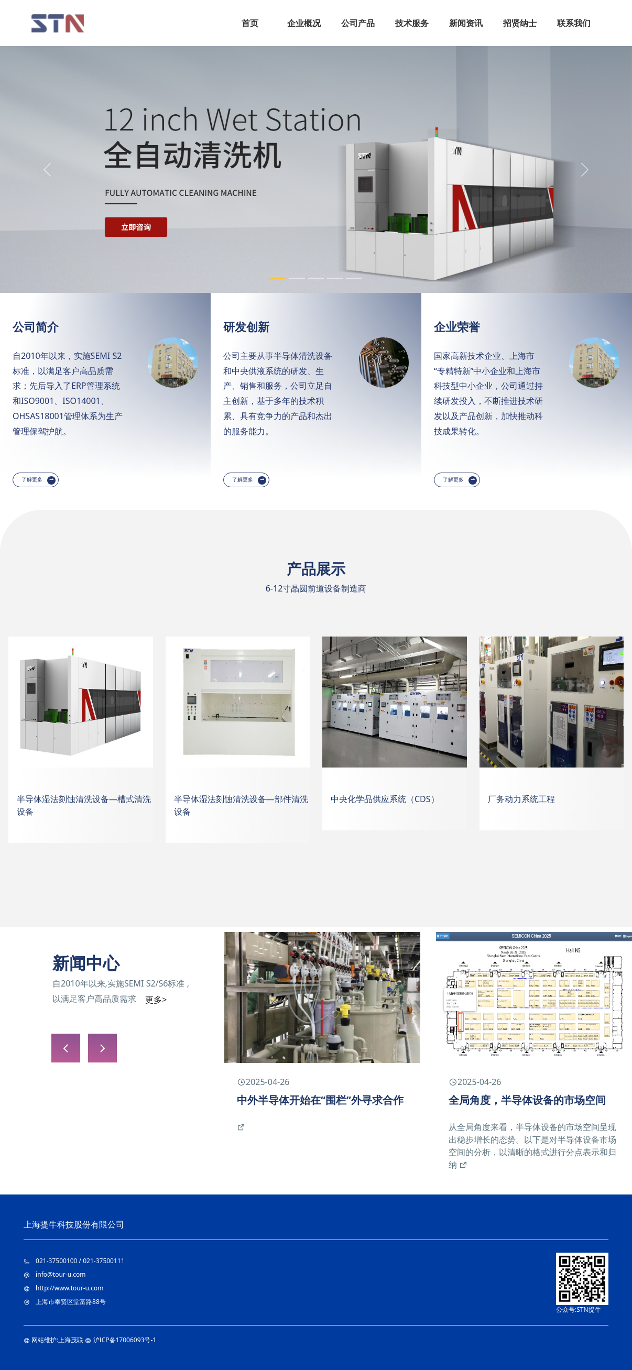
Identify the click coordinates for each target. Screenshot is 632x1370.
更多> (156, 999)
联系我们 (574, 23)
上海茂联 (70, 1339)
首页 (250, 23)
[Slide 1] (278, 278)
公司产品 (358, 23)
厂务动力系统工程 (521, 799)
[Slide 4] (335, 278)
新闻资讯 (466, 23)
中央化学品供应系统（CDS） (385, 799)
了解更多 (32, 479)
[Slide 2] (297, 278)
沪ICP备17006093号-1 (125, 1339)
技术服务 (412, 23)
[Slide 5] (354, 278)
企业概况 (304, 23)
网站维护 (44, 1339)
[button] (102, 1048)
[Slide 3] (316, 278)
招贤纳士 (520, 23)
